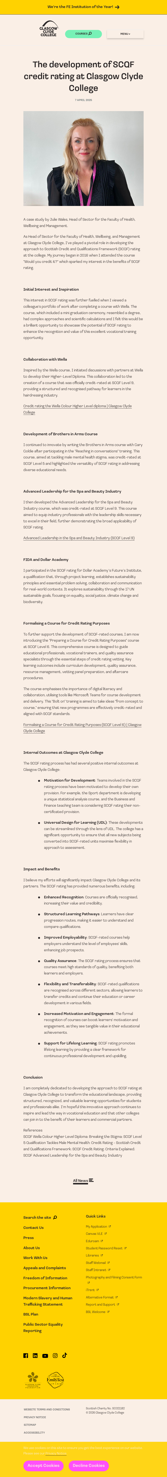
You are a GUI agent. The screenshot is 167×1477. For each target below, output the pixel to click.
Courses (83, 34)
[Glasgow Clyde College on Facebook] (25, 1357)
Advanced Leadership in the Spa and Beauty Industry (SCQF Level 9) (79, 538)
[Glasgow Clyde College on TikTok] (64, 1357)
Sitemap (30, 1425)
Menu (125, 34)
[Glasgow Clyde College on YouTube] (45, 1357)
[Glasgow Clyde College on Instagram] (55, 1357)
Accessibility (34, 1432)
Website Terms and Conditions (47, 1409)
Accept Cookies (43, 1466)
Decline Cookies (89, 1466)
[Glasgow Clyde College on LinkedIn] (35, 1357)
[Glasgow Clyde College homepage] (49, 28)
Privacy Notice (56, 1453)
